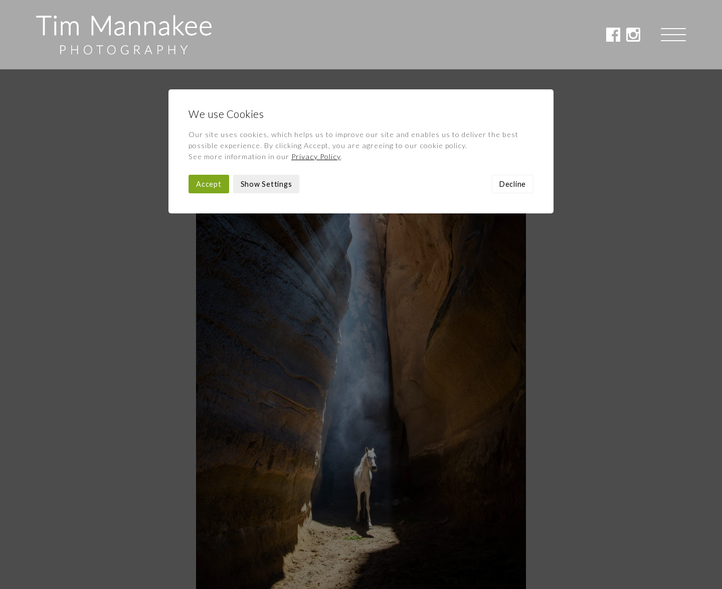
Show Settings (266, 114)
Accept (209, 114)
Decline (512, 114)
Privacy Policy (315, 87)
